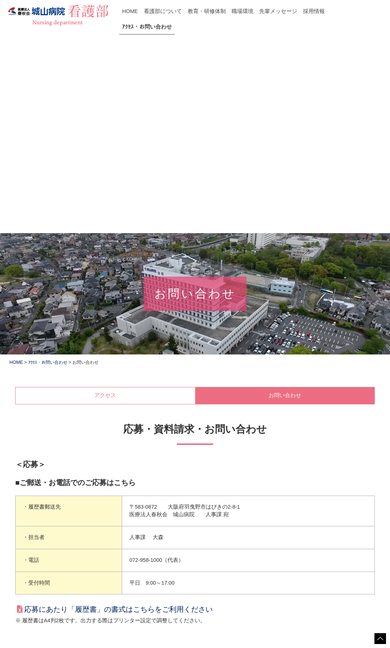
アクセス (105, 201)
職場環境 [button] (242, 11)
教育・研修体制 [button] (207, 11)
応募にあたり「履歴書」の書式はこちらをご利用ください (118, 415)
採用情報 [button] (314, 11)
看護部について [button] (163, 11)
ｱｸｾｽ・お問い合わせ (47, 168)
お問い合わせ (285, 201)
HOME (130, 11)
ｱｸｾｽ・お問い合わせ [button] (147, 27)
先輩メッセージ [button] (278, 11)
